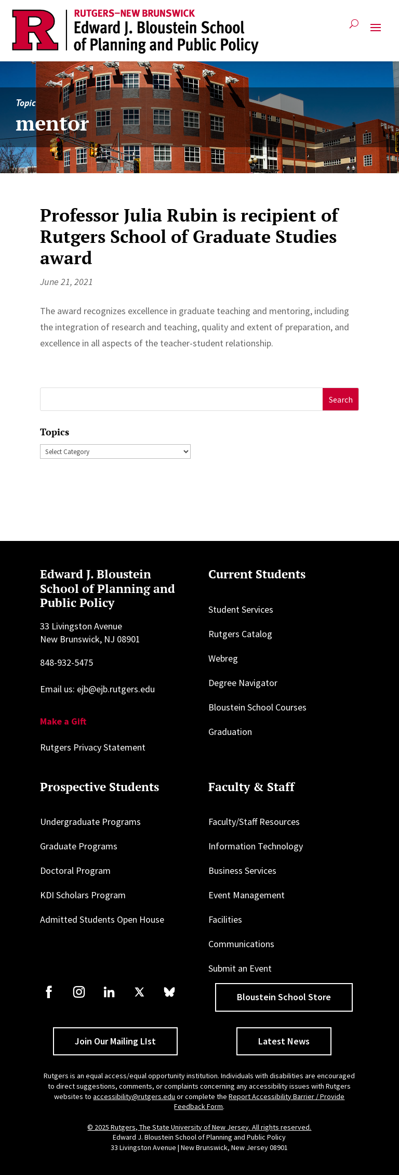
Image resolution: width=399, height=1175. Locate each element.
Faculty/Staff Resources (254, 822)
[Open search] (354, 27)
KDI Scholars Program (83, 895)
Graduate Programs (78, 846)
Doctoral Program (75, 870)
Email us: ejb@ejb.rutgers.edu (97, 689)
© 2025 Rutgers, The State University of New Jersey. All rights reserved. (199, 1127)
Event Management (246, 895)
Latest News (284, 1041)
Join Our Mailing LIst (115, 1041)
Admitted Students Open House (102, 919)
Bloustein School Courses (257, 707)
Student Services (240, 609)
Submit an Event (240, 968)
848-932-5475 (66, 662)
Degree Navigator (242, 683)
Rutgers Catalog (240, 634)
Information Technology (255, 846)
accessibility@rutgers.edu (134, 1096)
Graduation (230, 732)
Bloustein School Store (284, 997)
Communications (241, 944)
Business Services (242, 870)
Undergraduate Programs (90, 822)
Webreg (223, 658)
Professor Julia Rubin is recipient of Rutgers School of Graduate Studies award (189, 236)
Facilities (225, 919)
